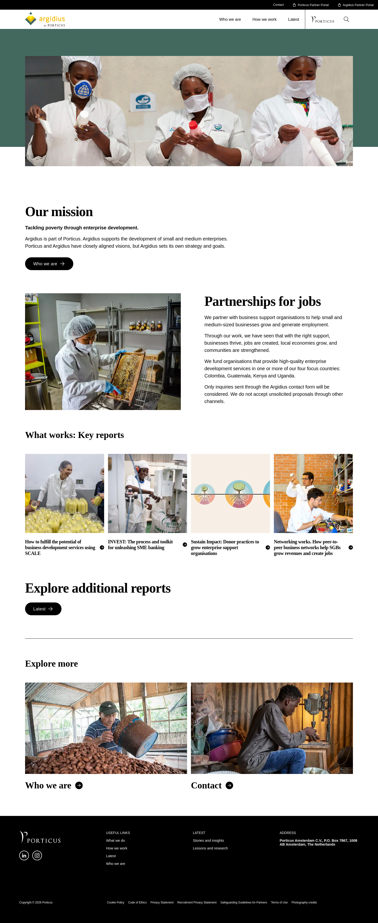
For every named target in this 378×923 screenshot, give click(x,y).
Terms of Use (279, 902)
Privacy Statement (162, 902)
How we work (264, 19)
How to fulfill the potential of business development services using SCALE (60, 547)
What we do (115, 840)
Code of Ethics (137, 902)
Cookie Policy (115, 902)
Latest (293, 19)
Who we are (230, 19)
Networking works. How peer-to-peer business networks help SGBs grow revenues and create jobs (307, 547)
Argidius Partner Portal (358, 5)
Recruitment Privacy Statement (197, 902)
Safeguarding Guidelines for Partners (243, 902)
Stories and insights (208, 840)
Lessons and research (210, 848)
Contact (278, 5)
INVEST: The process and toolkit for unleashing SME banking (140, 544)
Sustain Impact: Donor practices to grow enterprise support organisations (225, 547)
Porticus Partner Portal (313, 5)
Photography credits (304, 902)
